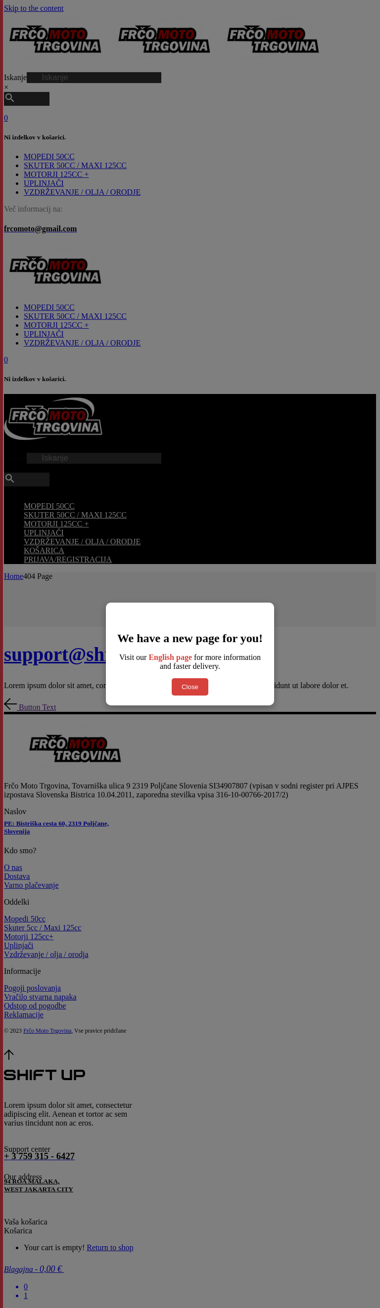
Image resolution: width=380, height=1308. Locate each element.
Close (190, 687)
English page (170, 657)
